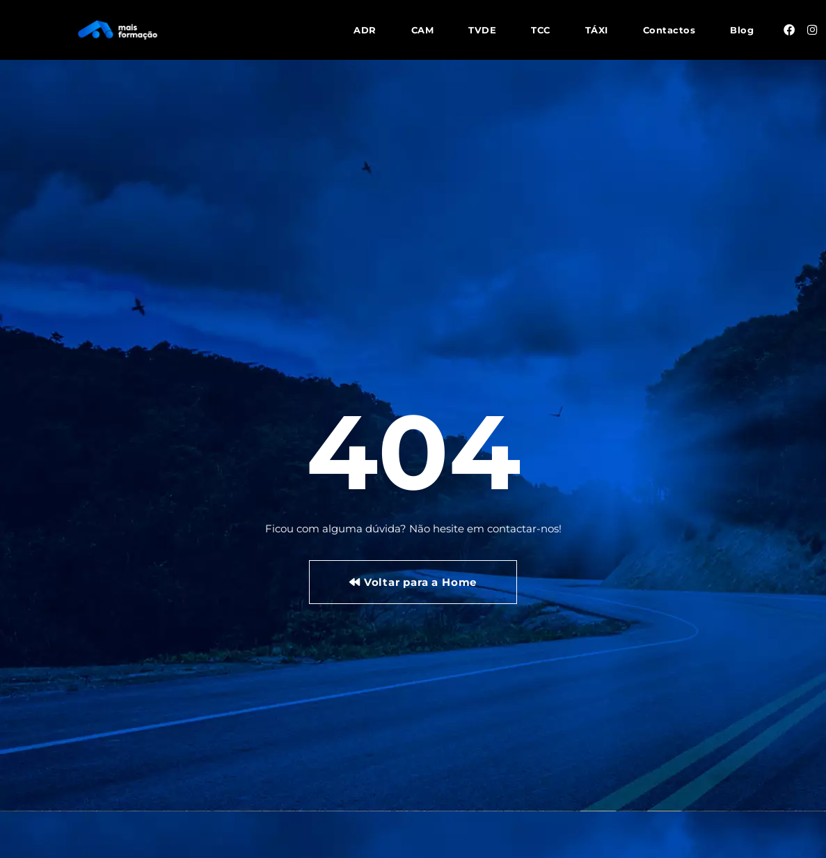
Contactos (669, 29)
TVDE (482, 29)
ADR (365, 29)
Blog (742, 29)
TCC (540, 29)
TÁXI (596, 29)
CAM (422, 29)
